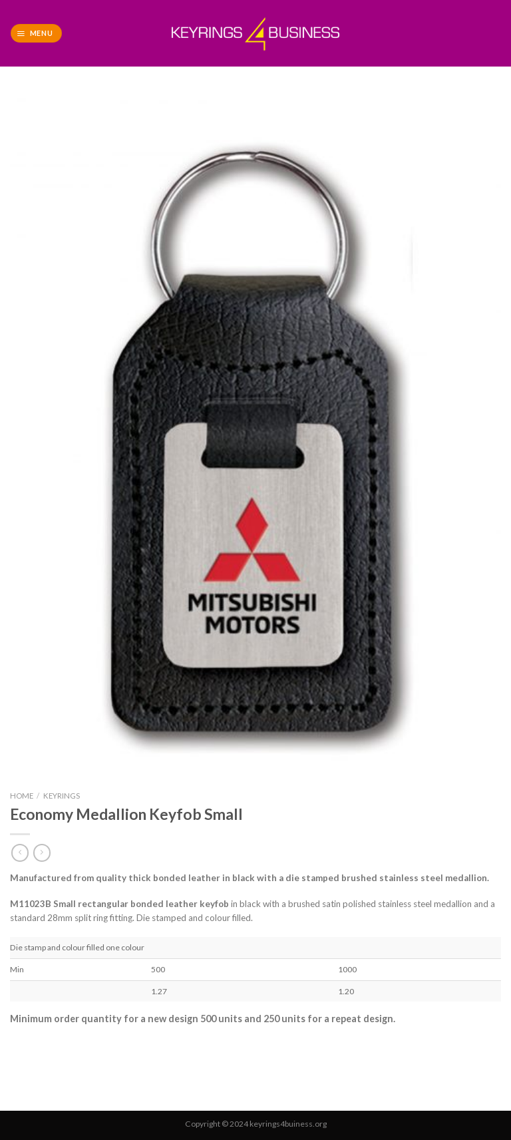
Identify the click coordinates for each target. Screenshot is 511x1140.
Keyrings (61, 795)
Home (21, 795)
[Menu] (36, 33)
